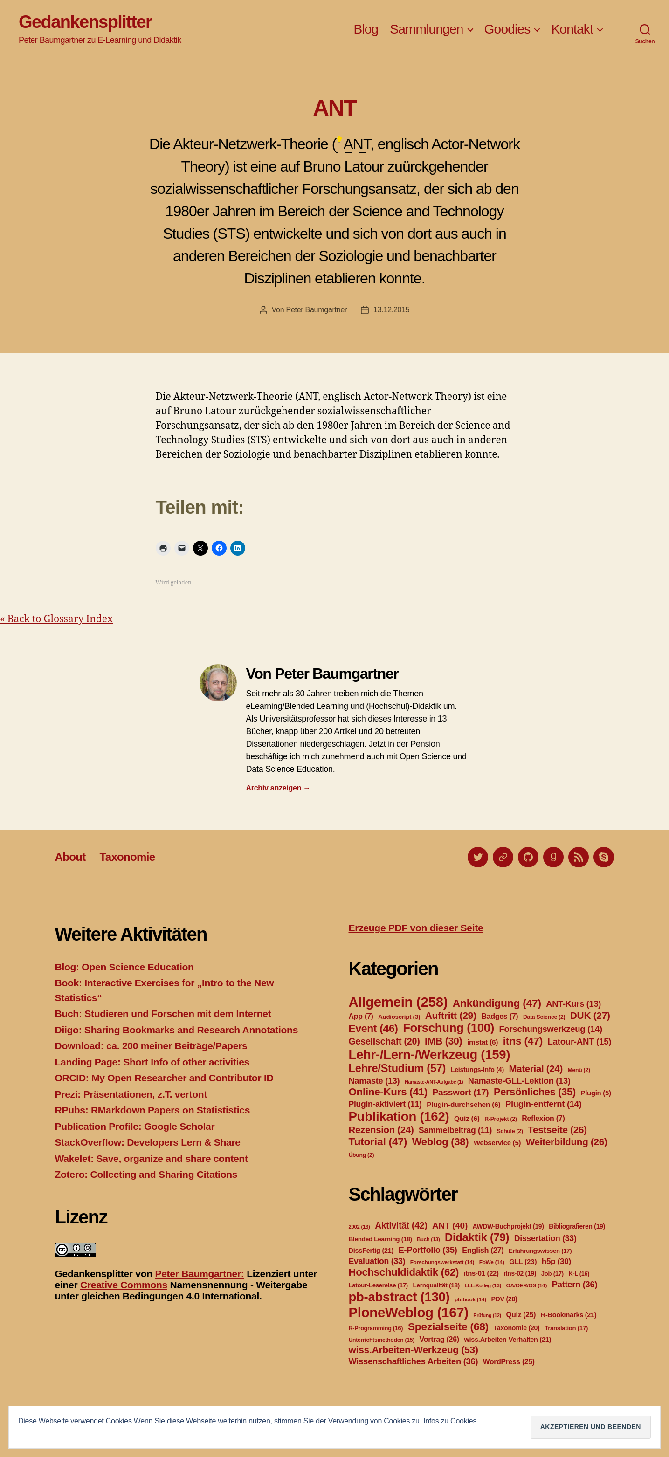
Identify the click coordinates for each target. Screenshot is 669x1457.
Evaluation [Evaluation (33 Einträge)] (377, 1261)
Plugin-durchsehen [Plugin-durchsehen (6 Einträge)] (463, 1104)
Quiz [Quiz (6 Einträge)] (467, 1118)
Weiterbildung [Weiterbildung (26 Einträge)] (566, 1141)
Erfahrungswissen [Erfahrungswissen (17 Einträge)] (540, 1250)
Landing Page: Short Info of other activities (152, 1062)
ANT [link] (356, 144)
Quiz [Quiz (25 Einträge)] (521, 1315)
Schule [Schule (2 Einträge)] (510, 1131)
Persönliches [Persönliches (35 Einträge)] (535, 1092)
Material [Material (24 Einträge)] (536, 1069)
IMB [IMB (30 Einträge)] (443, 1041)
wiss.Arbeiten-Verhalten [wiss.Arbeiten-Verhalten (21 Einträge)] (508, 1339)
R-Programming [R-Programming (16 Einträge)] (376, 1328)
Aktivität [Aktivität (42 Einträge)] (401, 1225)
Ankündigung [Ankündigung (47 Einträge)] (497, 1003)
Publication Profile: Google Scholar (135, 1126)
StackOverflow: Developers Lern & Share (148, 1142)
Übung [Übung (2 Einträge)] (361, 1155)
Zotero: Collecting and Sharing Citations (146, 1174)
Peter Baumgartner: (199, 1273)
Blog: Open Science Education (124, 967)
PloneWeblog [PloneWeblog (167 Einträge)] (409, 1312)
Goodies (507, 29)
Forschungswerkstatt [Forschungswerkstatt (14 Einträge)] (442, 1262)
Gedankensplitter (85, 22)
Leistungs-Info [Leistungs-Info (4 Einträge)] (477, 1069)
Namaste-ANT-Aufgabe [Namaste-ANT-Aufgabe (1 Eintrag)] (434, 1082)
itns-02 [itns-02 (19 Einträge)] (519, 1273)
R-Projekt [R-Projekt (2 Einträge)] (500, 1119)
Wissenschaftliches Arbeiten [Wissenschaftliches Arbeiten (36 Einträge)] (413, 1361)
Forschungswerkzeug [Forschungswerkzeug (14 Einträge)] (550, 1029)
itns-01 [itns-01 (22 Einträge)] (481, 1273)
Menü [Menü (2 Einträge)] (578, 1070)
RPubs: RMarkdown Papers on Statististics (152, 1110)
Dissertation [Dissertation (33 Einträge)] (545, 1238)
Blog (365, 29)
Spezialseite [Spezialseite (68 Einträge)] (448, 1326)
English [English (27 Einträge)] (482, 1250)
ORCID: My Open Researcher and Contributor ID (164, 1077)
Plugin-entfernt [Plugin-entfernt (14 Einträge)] (543, 1104)
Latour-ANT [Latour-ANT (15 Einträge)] (580, 1041)
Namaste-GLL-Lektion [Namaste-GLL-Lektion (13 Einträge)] (519, 1081)
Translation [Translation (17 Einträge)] (566, 1328)
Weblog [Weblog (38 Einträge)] (440, 1142)
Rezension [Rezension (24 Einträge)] (381, 1130)
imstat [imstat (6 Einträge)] (482, 1042)
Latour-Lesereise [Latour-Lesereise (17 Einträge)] (378, 1285)
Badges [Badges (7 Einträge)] (499, 1016)
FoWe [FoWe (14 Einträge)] (491, 1262)
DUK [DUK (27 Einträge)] (590, 1015)
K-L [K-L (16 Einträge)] (579, 1274)
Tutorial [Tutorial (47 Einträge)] (378, 1141)
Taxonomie (127, 857)
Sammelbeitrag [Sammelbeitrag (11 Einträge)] (455, 1130)
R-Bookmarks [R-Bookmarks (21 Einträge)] (569, 1315)
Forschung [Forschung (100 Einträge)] (448, 1027)
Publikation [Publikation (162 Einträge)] (399, 1116)
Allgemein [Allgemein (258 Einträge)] (398, 1002)
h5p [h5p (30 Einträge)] (556, 1261)
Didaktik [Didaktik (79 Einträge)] (477, 1237)
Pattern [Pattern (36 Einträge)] (575, 1284)
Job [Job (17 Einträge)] (552, 1273)
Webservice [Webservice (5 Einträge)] (497, 1143)
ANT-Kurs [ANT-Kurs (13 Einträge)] (573, 1004)
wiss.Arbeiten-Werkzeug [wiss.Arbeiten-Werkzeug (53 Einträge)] (413, 1349)
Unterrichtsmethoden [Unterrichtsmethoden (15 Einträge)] (381, 1340)
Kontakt (572, 29)
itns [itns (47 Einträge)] (523, 1041)
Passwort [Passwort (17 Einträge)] (460, 1092)
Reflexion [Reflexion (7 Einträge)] (543, 1118)
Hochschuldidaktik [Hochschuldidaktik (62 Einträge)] (404, 1272)
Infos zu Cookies (449, 1421)
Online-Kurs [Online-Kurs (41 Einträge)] (388, 1092)
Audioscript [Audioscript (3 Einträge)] (399, 1016)
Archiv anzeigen (278, 788)
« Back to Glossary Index (56, 619)
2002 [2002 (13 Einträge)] (359, 1227)
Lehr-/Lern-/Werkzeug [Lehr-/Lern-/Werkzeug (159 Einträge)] (429, 1054)
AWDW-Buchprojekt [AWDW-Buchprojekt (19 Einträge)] (508, 1226)
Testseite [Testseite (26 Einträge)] (557, 1129)
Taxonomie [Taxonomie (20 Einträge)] (517, 1328)
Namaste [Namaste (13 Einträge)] (374, 1081)
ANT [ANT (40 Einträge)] (450, 1225)
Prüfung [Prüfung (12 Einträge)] (487, 1315)
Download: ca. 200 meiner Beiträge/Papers (151, 1045)
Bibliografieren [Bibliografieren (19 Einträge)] (577, 1226)
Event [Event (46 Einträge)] (373, 1028)
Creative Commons (123, 1284)
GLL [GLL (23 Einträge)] (523, 1261)
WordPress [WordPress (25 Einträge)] (509, 1362)
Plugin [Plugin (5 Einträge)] (596, 1093)
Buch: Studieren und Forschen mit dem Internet (163, 1013)
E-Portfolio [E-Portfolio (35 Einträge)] (428, 1250)
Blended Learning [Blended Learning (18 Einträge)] (380, 1239)
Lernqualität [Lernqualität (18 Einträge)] (436, 1285)
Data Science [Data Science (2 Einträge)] (544, 1017)
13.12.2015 (391, 310)
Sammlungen (426, 29)
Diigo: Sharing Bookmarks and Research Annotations (176, 1029)
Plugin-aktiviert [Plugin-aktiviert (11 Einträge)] (385, 1104)
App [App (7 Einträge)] (361, 1016)
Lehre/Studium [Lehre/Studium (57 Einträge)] (397, 1068)
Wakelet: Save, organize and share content (151, 1158)
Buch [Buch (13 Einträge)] (428, 1239)
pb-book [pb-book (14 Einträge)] (470, 1299)
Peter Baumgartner (316, 310)
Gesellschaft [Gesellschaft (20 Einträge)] (384, 1041)
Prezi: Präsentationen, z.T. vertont (131, 1094)
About (70, 857)
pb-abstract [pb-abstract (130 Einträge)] (399, 1297)
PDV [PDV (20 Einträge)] (504, 1299)
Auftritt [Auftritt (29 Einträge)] (450, 1015)
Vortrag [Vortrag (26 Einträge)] (439, 1339)
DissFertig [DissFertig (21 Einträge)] (371, 1250)
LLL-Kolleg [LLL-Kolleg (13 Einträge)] (483, 1285)
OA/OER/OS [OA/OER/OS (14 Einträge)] (526, 1285)
